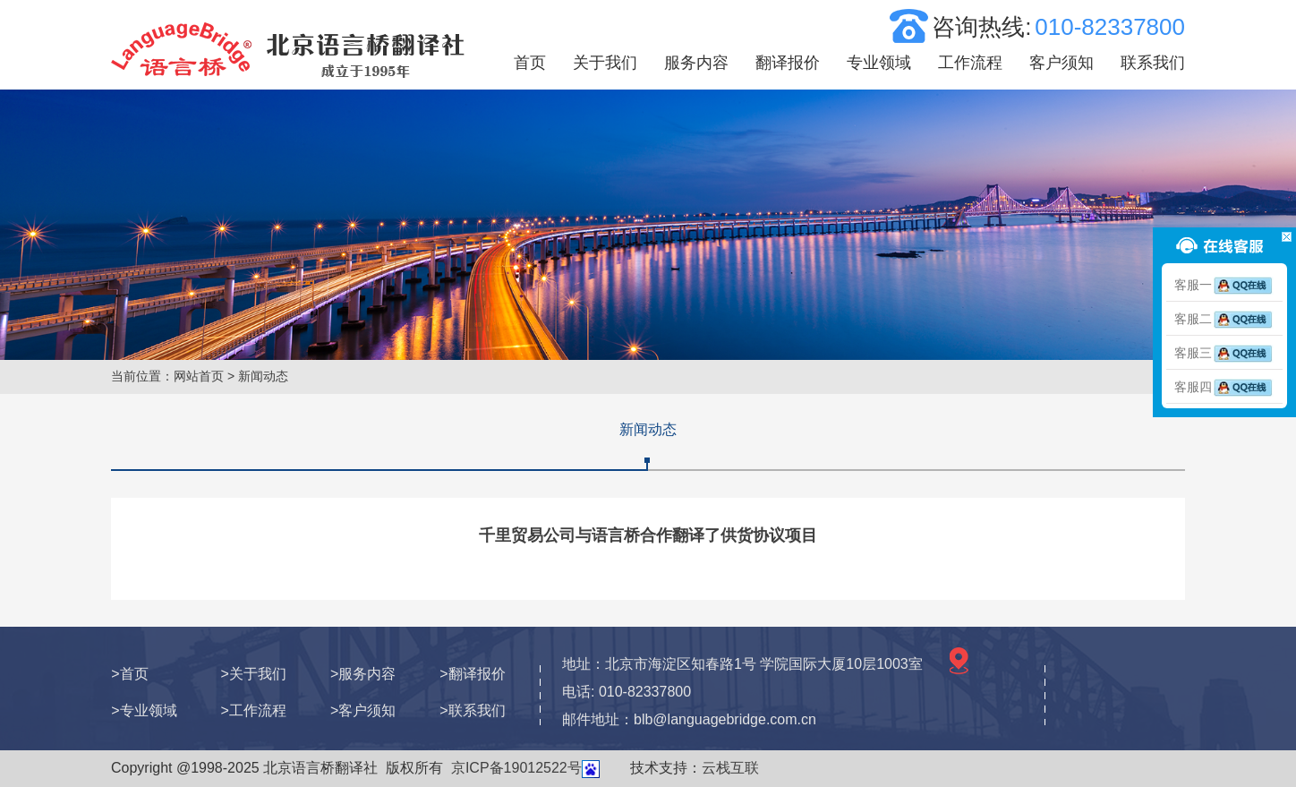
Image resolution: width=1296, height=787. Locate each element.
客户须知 (1061, 63)
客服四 (1224, 387)
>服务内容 (363, 673)
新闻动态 (648, 429)
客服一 (1224, 285)
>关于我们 (253, 673)
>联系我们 (472, 710)
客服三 (1224, 353)
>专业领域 (143, 710)
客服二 (1224, 319)
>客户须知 (363, 710)
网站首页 (199, 376)
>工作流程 (253, 710)
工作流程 (970, 63)
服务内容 (696, 63)
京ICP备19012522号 (516, 767)
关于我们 (605, 63)
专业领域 (879, 63)
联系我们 (1153, 63)
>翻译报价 (472, 673)
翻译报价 (787, 63)
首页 (530, 63)
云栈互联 (730, 767)
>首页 (129, 673)
